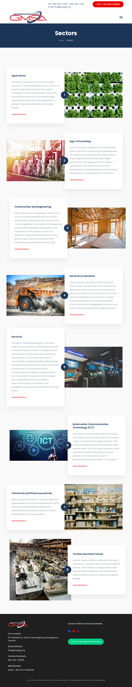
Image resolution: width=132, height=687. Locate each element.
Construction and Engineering (113, 206)
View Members (102, 249)
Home (61, 40)
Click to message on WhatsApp (86, 641)
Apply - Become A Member (108, 4)
